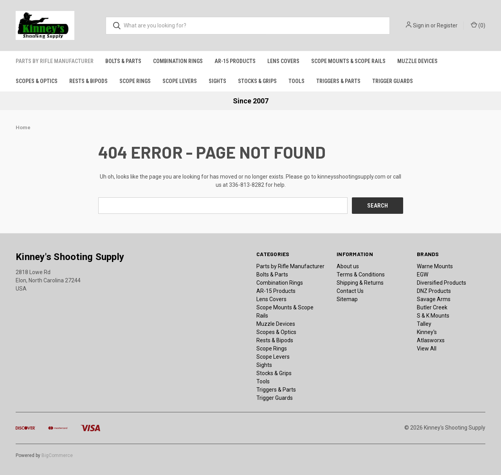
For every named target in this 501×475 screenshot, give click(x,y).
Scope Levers (179, 81)
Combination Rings (178, 61)
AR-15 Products (235, 61)
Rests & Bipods (88, 81)
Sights (217, 81)
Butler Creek (432, 307)
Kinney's (427, 332)
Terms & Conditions (361, 274)
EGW (422, 274)
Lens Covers (283, 61)
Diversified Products (441, 282)
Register (447, 25)
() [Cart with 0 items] (478, 25)
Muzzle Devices (417, 61)
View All (426, 348)
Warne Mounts (435, 266)
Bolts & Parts (123, 61)
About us (348, 266)
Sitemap (347, 299)
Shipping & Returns (360, 282)
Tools (296, 81)
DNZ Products (434, 290)
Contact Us (350, 290)
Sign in (421, 25)
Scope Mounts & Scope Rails (348, 61)
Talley (424, 323)
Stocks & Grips (257, 81)
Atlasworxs (431, 340)
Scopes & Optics (37, 81)
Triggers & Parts (338, 81)
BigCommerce (57, 455)
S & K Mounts (433, 315)
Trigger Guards (392, 81)
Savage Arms (434, 299)
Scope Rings (135, 81)
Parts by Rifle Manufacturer (55, 61)
